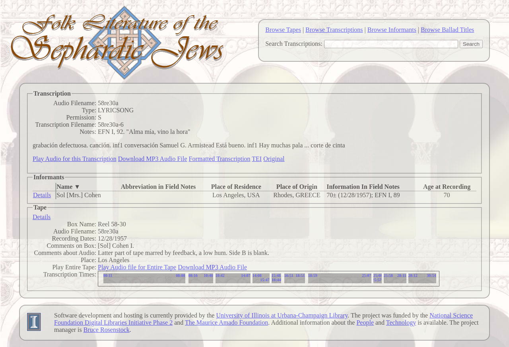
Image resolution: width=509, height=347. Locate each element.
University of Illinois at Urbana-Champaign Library (282, 315)
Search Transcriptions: (293, 43)
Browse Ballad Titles (447, 29)
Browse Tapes (283, 29)
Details (42, 195)
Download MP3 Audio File (152, 158)
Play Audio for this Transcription (75, 158)
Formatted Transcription (219, 158)
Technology (401, 322)
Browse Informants (391, 29)
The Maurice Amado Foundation (226, 322)
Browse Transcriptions (334, 29)
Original (273, 158)
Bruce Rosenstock (107, 329)
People (365, 322)
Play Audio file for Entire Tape (137, 267)
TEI (257, 158)
